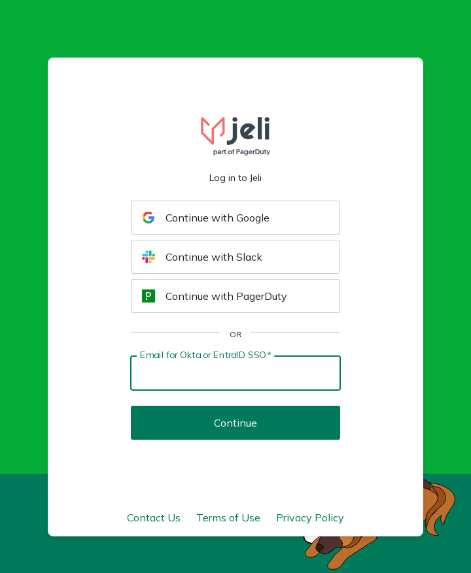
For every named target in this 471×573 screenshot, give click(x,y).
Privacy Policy (310, 517)
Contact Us (154, 517)
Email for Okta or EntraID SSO (205, 355)
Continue (235, 422)
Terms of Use (228, 517)
